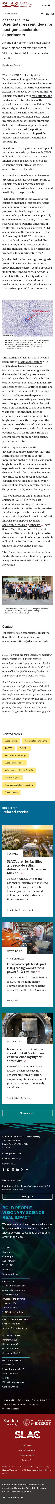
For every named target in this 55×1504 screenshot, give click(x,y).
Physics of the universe (13, 1298)
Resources (7, 1269)
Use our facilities (10, 1348)
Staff (8, 1400)
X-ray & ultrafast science (14, 1285)
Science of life (9, 1303)
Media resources (10, 1373)
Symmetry (13, 1369)
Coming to (11, 1153)
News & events (11, 1360)
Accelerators (11, 740)
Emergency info (27, 1455)
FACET (8, 748)
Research (8, 1281)
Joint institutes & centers (14, 1328)
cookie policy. (24, 1491)
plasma (31, 361)
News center (11, 13)
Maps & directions (26, 1450)
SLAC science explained (13, 1312)
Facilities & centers (15, 1319)
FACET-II (24, 748)
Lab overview (8, 1260)
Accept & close (12, 1497)
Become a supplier (11, 1344)
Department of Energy (15, 755)
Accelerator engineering (36, 740)
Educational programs (13, 1382)
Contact (9, 1163)
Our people (7, 1256)
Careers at (11, 1353)
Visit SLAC (7, 1265)
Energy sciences (10, 1307)
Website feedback (10, 1408)
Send (52, 14)
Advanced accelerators (13, 1290)
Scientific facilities (11, 1323)
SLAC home (26, 1445)
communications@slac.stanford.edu (26, 641)
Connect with (11, 1158)
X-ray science (11, 792)
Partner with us (9, 1339)
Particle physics (12, 777)
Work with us (11, 1335)
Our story (7, 1252)
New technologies (11, 1294)
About (6, 1247)
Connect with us (10, 1274)
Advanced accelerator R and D (19, 770)
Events (5, 1378)
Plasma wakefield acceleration (19, 785)
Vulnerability (14, 1404)
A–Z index (33, 1404)
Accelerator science (14, 763)
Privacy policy (24, 1400)
